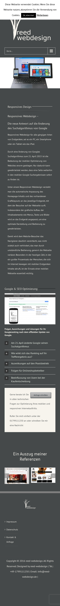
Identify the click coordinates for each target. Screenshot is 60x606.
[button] (30, 345)
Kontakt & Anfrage (11, 539)
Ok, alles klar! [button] (28, 15)
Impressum (11, 521)
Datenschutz (11, 529)
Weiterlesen (42, 15)
